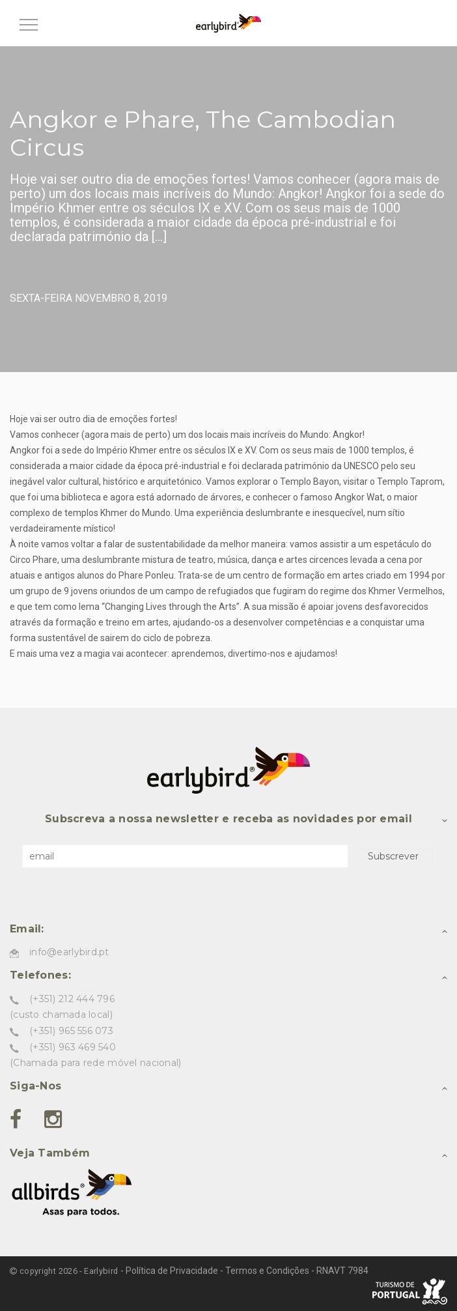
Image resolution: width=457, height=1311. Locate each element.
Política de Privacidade (172, 1270)
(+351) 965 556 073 (71, 1031)
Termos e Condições (267, 1270)
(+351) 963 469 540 (72, 1047)
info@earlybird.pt (69, 952)
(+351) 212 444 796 (72, 999)
